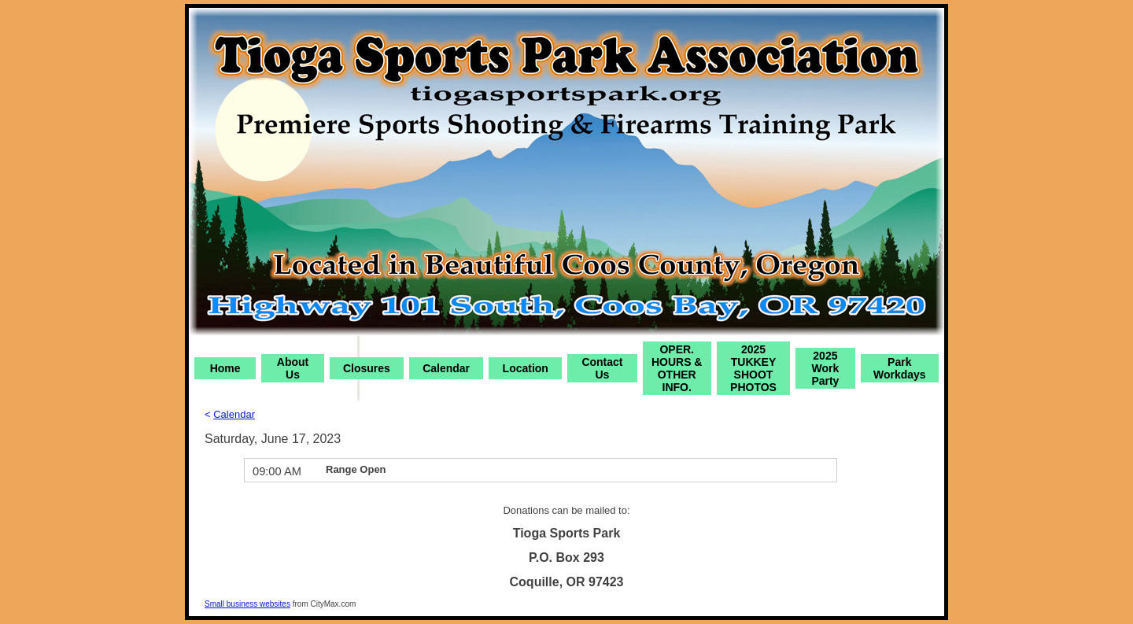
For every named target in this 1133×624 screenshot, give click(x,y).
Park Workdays (899, 368)
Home (225, 368)
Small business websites (247, 604)
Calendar (446, 368)
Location (525, 368)
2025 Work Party (825, 368)
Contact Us (601, 368)
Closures (366, 368)
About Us (292, 368)
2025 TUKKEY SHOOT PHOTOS (753, 368)
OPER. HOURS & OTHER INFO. (677, 368)
